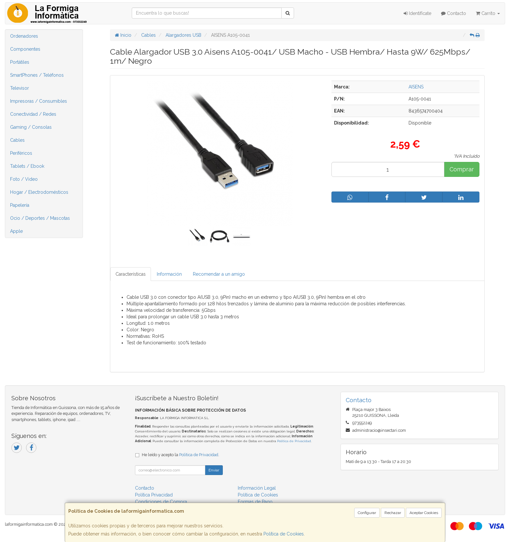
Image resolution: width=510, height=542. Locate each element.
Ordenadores (24, 36)
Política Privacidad (154, 494)
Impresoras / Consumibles (38, 101)
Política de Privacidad (294, 441)
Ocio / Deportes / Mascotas (40, 218)
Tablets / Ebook (27, 166)
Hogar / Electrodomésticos (39, 192)
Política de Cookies (283, 533)
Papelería (19, 205)
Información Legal (257, 488)
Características (130, 274)
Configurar (367, 512)
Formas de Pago (255, 501)
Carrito (488, 13)
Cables (17, 140)
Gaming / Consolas (31, 127)
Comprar (462, 169)
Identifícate (417, 13)
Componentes (25, 49)
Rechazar (392, 512)
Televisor (19, 88)
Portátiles (19, 62)
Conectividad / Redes (33, 114)
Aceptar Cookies (423, 512)
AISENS (416, 86)
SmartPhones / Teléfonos (37, 75)
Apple (16, 231)
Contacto (453, 13)
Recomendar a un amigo (219, 274)
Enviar (213, 470)
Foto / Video (24, 179)
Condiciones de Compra (161, 501)
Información (169, 274)
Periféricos (21, 153)
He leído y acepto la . (180, 454)
